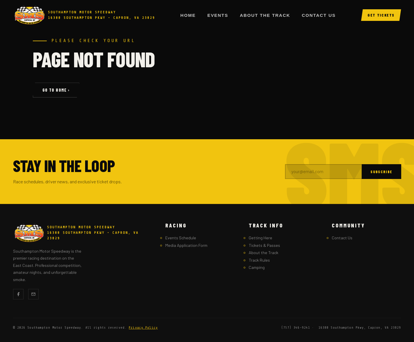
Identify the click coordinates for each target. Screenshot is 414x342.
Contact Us (319, 15)
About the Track (265, 15)
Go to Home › (56, 90)
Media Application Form (186, 245)
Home (188, 15)
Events (217, 15)
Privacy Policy (143, 328)
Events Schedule (180, 237)
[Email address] (323, 171)
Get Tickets (381, 14)
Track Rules (259, 260)
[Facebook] (18, 294)
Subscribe (381, 171)
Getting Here (260, 237)
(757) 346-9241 (295, 328)
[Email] (33, 294)
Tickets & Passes (264, 245)
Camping (257, 267)
